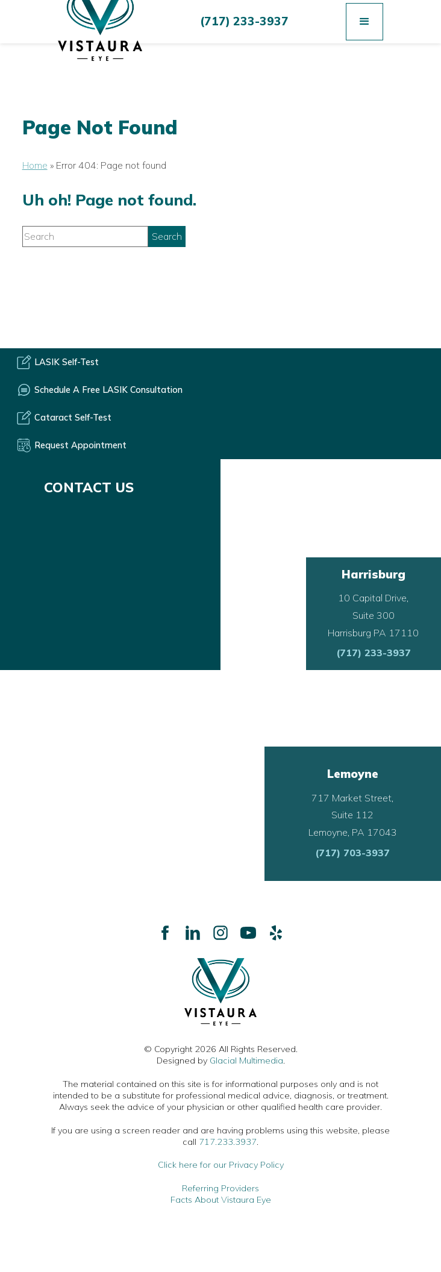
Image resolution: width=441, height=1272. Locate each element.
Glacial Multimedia (246, 1060)
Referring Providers (220, 1188)
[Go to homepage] (220, 992)
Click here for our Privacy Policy (221, 1164)
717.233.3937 (228, 1141)
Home (35, 165)
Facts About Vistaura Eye (220, 1199)
